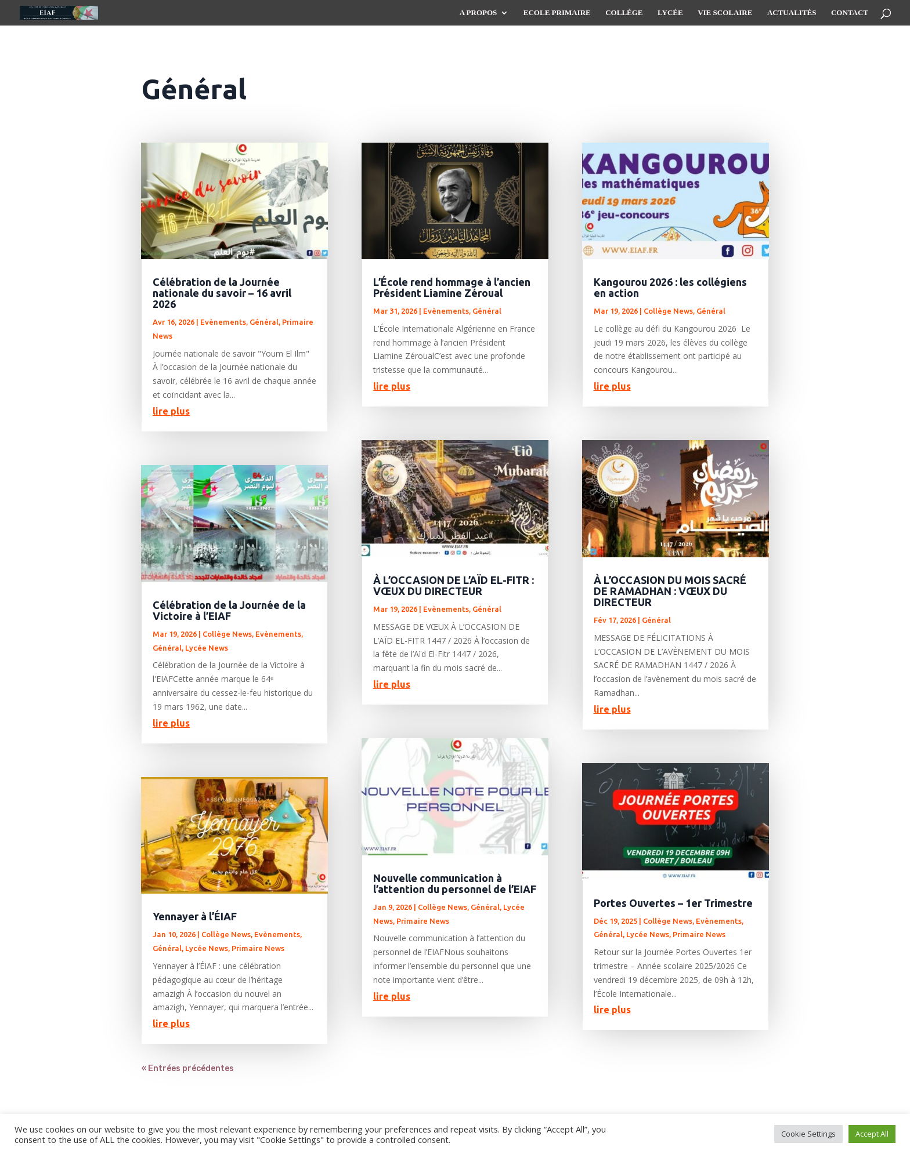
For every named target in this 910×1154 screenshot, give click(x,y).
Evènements (223, 322)
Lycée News (206, 648)
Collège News (227, 634)
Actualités (792, 13)
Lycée (670, 13)
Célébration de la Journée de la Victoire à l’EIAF (229, 610)
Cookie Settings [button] (808, 1133)
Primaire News (258, 948)
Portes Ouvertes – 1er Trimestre (673, 903)
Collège (623, 13)
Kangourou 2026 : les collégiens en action (670, 287)
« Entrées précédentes (188, 1068)
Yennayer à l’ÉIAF (195, 916)
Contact (849, 13)
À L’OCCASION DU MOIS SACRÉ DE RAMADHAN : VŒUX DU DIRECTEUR (670, 591)
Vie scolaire (725, 13)
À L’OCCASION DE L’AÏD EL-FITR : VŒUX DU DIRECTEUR (453, 585)
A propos (478, 13)
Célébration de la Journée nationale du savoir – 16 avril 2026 (222, 293)
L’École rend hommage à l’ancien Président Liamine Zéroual (451, 287)
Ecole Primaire (557, 13)
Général (264, 322)
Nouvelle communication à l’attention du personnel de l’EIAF (454, 883)
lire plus (171, 411)
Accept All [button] (872, 1133)
